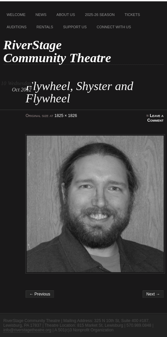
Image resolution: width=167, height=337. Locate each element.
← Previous (39, 294)
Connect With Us (114, 27)
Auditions (17, 27)
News (41, 15)
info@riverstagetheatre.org (27, 330)
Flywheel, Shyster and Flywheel (79, 92)
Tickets (132, 15)
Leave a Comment (155, 118)
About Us (65, 15)
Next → (153, 294)
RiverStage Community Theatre (57, 51)
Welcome (16, 15)
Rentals (45, 27)
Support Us (75, 27)
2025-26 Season (100, 15)
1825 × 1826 (65, 115)
